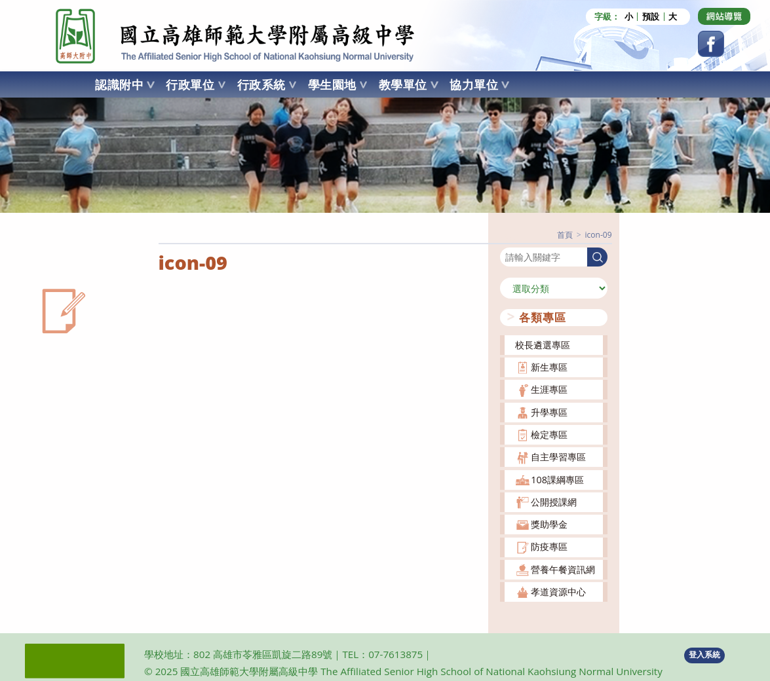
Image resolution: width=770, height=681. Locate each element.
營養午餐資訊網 (563, 569)
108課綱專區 (557, 479)
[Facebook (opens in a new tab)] (711, 44)
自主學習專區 (558, 457)
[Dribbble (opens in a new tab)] (724, 16)
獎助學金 (549, 524)
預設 (650, 16)
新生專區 (549, 367)
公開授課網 (554, 502)
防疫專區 (549, 546)
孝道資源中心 (558, 591)
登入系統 (704, 654)
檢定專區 (549, 434)
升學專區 (549, 412)
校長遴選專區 (542, 345)
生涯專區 (549, 389)
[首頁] (565, 234)
